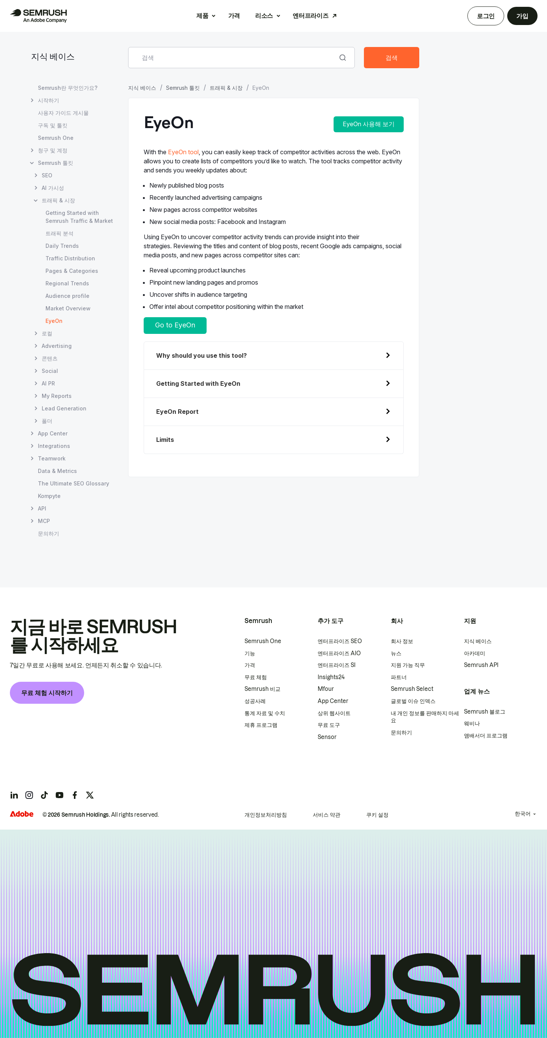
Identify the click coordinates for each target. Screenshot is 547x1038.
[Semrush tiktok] (44, 795)
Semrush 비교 (263, 689)
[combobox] (233, 57)
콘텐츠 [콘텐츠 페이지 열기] (50, 358)
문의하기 (401, 733)
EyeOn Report (177, 411)
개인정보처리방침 (266, 815)
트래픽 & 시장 (226, 88)
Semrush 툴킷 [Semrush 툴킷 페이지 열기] (55, 163)
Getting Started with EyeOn (198, 383)
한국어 (523, 814)
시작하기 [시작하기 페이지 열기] (48, 100)
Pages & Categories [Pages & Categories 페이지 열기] (71, 271)
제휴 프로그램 (261, 725)
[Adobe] (21, 814)
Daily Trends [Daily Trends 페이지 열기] (62, 246)
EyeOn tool (183, 152)
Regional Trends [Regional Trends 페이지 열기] (67, 283)
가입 (522, 16)
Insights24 (331, 677)
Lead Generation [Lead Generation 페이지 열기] (64, 408)
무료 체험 (256, 677)
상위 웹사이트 (334, 713)
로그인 (486, 16)
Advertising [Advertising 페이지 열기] (57, 346)
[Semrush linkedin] (14, 795)
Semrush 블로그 (484, 712)
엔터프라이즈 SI (337, 665)
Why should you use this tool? (201, 355)
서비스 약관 (326, 815)
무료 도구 (329, 725)
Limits (165, 439)
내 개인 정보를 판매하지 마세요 (425, 717)
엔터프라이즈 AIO (339, 653)
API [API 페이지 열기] (42, 508)
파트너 (399, 677)
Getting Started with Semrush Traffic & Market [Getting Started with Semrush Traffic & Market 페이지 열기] (79, 217)
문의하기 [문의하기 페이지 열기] (48, 533)
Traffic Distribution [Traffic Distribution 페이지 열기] (70, 258)
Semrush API (481, 665)
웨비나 (472, 723)
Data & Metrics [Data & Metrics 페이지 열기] (57, 471)
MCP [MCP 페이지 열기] (44, 521)
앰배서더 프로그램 (486, 736)
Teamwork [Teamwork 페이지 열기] (52, 458)
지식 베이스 (53, 57)
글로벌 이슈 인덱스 (413, 701)
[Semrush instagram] (29, 795)
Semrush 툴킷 (183, 88)
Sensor (327, 737)
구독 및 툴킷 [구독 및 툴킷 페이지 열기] (52, 125)
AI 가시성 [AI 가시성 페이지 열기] (53, 188)
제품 (202, 15)
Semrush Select (412, 689)
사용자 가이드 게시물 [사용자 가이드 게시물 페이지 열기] (63, 113)
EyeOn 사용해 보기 (369, 124)
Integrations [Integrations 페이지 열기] (54, 446)
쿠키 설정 (377, 815)
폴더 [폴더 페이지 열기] (47, 421)
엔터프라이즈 (310, 15)
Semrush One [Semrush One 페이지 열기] (56, 138)
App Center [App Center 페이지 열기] (52, 433)
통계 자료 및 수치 (265, 713)
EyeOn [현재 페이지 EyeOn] (54, 321)
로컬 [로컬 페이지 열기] (47, 333)
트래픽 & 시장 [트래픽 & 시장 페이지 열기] (58, 200)
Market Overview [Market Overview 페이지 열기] (68, 308)
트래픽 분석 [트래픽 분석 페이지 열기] (59, 233)
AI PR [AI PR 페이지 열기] (48, 383)
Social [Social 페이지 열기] (50, 371)
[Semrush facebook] (74, 795)
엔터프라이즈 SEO (340, 641)
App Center (333, 701)
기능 (250, 653)
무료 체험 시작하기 (47, 692)
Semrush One (263, 641)
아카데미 (474, 653)
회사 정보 (402, 641)
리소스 (264, 15)
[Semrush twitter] (89, 795)
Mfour (326, 689)
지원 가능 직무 (408, 665)
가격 (234, 15)
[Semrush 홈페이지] (38, 16)
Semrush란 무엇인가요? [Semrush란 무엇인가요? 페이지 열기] (67, 88)
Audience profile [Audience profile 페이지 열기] (67, 296)
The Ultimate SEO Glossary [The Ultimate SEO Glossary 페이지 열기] (73, 483)
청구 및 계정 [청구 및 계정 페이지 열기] (52, 150)
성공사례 (255, 701)
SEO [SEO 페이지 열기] (47, 175)
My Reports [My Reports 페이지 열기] (57, 396)
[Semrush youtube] (59, 795)
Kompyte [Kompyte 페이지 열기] (49, 496)
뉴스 (396, 653)
